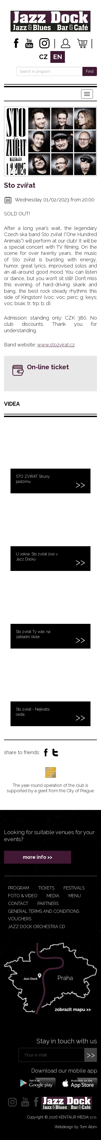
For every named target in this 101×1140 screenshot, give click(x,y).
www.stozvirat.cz (56, 345)
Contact (18, 903)
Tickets (46, 888)
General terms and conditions (43, 911)
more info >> (37, 857)
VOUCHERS (19, 918)
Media (53, 895)
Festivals (74, 888)
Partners (47, 903)
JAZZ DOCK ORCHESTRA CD (36, 926)
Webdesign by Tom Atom (75, 1127)
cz (43, 57)
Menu (74, 895)
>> (90, 1054)
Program (18, 888)
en (57, 57)
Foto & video (22, 895)
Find (89, 71)
